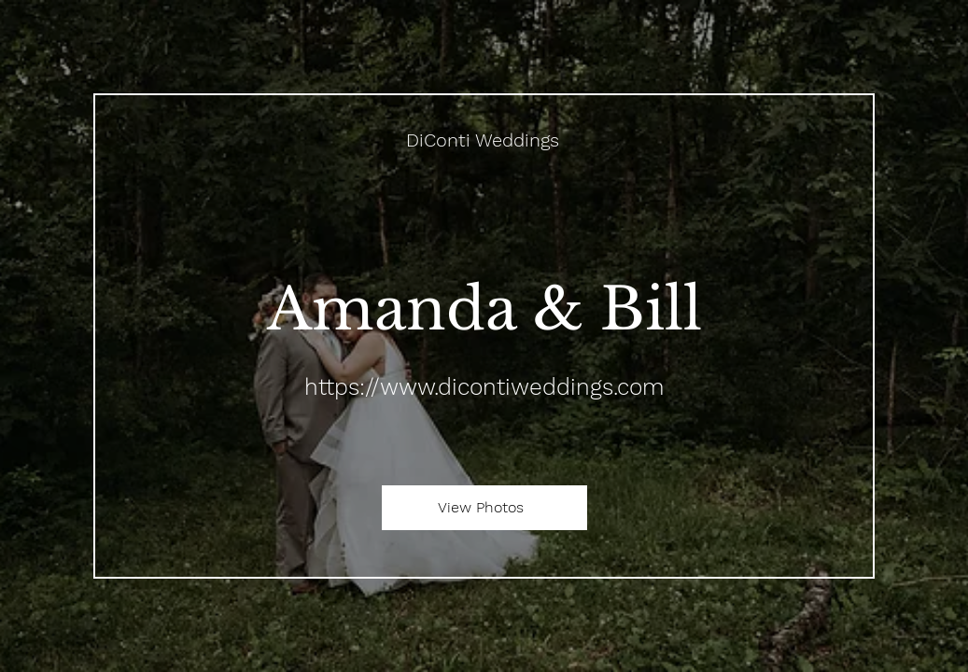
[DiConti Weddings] (484, 140)
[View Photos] (484, 507)
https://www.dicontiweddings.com (484, 386)
